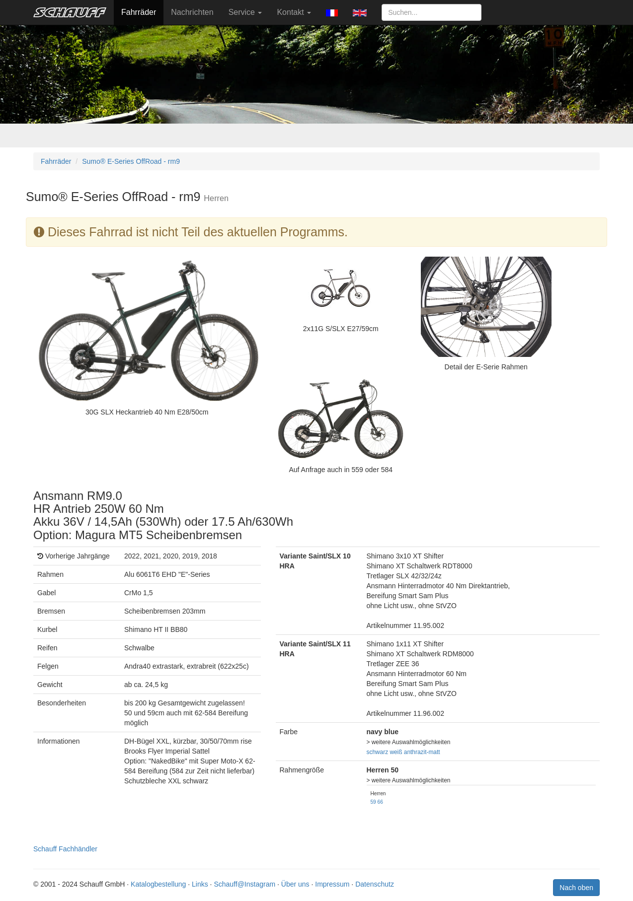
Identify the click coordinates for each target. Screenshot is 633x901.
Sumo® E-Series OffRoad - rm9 (131, 161)
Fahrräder (138, 12)
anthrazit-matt (422, 752)
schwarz (378, 752)
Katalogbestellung (158, 884)
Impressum (332, 884)
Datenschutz (374, 884)
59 (373, 802)
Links (200, 884)
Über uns (295, 884)
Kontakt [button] (294, 12)
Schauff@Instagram (244, 884)
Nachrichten (192, 12)
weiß (396, 752)
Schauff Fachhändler (65, 849)
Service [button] (245, 12)
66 (380, 802)
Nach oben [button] (576, 888)
